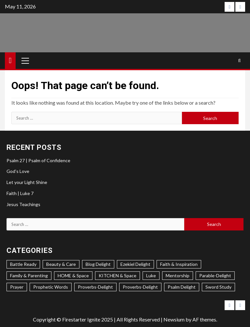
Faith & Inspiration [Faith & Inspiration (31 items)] (179, 264)
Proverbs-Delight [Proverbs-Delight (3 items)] (95, 287)
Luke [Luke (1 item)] (151, 275)
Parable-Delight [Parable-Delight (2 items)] (215, 275)
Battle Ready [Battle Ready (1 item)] (23, 264)
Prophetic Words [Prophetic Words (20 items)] (50, 287)
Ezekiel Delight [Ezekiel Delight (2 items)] (135, 264)
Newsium (174, 319)
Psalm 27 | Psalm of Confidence (38, 160)
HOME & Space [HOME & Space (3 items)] (73, 275)
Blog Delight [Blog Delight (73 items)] (98, 264)
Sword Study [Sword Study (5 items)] (218, 287)
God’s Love (18, 171)
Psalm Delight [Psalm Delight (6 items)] (182, 287)
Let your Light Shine (27, 182)
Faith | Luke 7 (20, 193)
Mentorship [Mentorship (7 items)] (177, 275)
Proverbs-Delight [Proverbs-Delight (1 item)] (140, 287)
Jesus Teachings (23, 204)
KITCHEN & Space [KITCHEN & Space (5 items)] (117, 275)
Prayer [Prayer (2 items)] (16, 287)
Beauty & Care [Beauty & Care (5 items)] (61, 264)
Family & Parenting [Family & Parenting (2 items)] (29, 275)
